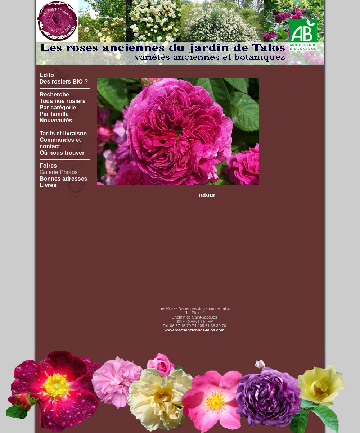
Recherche (54, 94)
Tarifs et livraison (63, 133)
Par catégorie (58, 107)
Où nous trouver (62, 153)
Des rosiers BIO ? (64, 81)
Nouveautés (56, 120)
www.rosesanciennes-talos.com (194, 330)
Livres (48, 185)
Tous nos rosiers (63, 101)
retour (207, 195)
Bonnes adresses (63, 179)
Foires (48, 166)
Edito (47, 75)
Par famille (54, 114)
